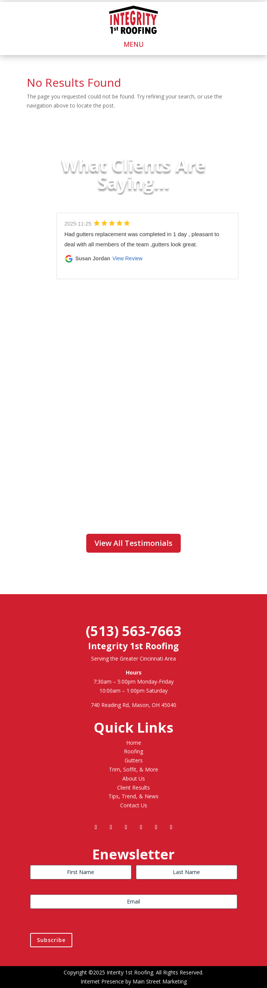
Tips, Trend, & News (133, 796)
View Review (128, 258)
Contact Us (133, 805)
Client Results (133, 787)
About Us (133, 778)
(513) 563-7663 (134, 631)
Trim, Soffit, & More (133, 769)
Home (133, 742)
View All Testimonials (133, 543)
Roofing (133, 751)
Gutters (134, 760)
